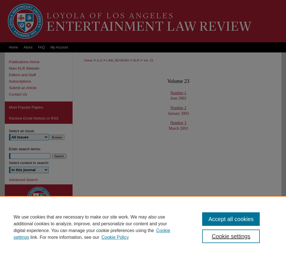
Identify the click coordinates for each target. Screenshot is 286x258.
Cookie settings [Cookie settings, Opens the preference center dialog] (231, 236)
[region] (143, 227)
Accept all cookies (231, 219)
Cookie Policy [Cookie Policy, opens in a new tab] (115, 237)
